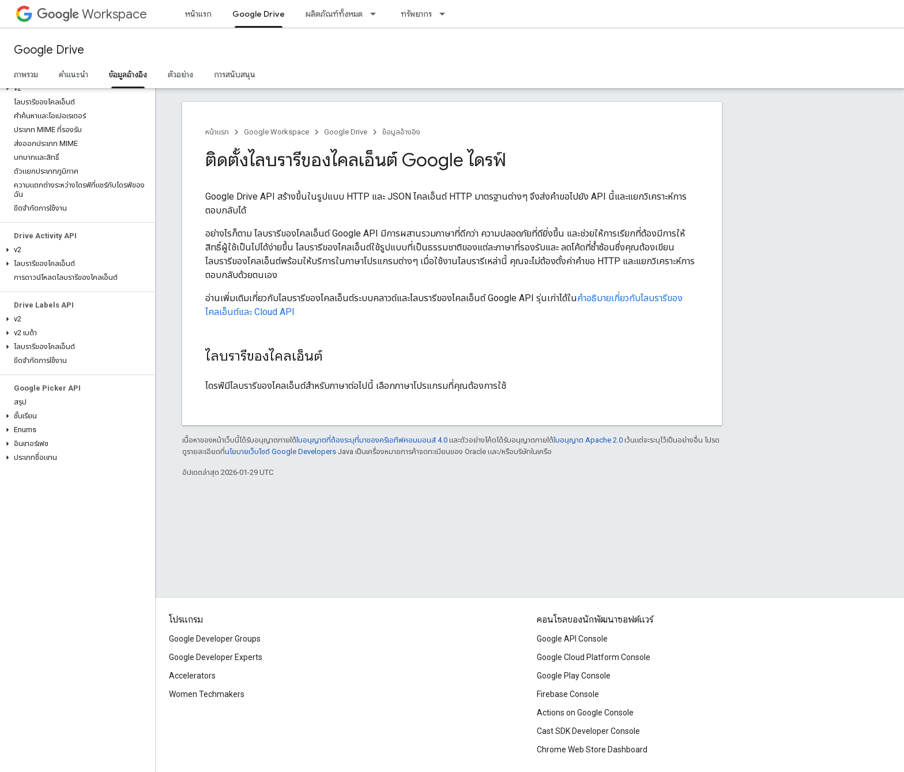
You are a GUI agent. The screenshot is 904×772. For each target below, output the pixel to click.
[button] (75, 88)
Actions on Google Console (585, 712)
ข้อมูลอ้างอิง (401, 132)
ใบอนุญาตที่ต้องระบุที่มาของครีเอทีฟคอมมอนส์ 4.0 (371, 440)
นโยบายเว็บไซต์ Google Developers (280, 451)
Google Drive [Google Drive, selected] (258, 14)
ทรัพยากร (416, 14)
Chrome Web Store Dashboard (592, 749)
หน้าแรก (198, 14)
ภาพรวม (26, 74)
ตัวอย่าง (180, 74)
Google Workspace (276, 132)
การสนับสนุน (234, 74)
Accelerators (192, 675)
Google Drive (49, 50)
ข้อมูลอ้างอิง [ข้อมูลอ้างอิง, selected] (128, 74)
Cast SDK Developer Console (588, 731)
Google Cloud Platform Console (593, 657)
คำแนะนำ (73, 74)
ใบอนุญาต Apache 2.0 (588, 440)
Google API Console (572, 638)
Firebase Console (568, 694)
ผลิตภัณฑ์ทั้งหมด (334, 14)
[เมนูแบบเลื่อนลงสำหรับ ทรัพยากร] (445, 14)
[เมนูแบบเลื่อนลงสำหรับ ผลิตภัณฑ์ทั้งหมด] (376, 14)
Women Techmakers (206, 694)
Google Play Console (574, 675)
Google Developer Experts (215, 657)
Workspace (92, 14)
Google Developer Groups (215, 638)
